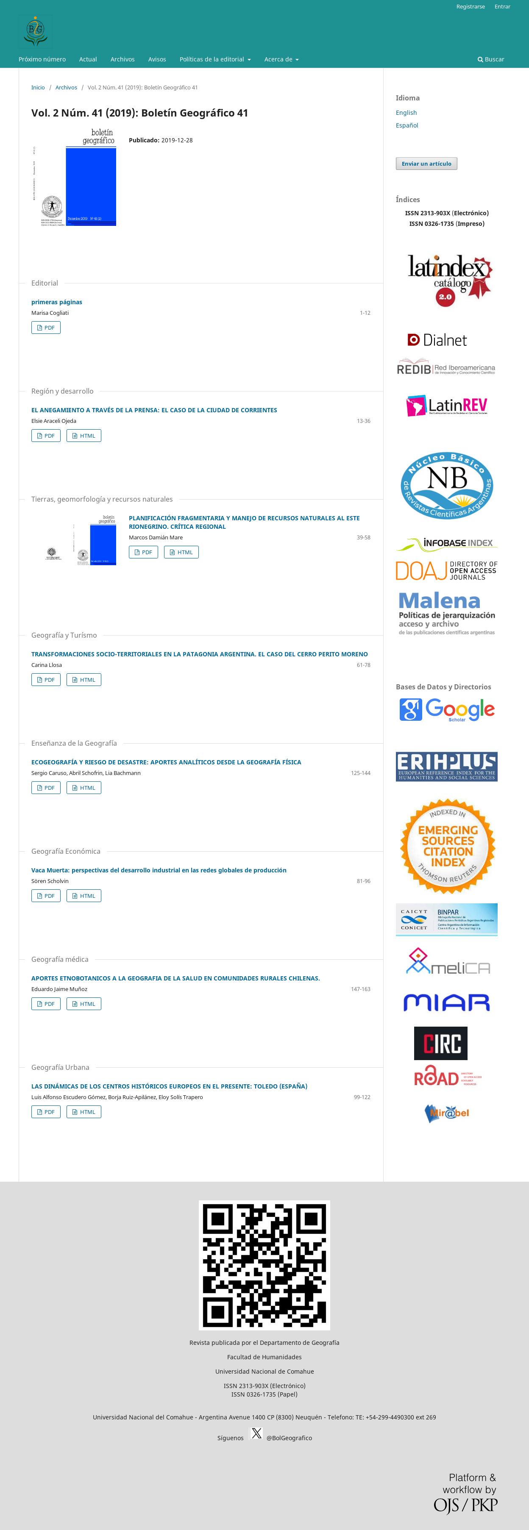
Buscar (491, 59)
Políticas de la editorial (213, 59)
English (406, 112)
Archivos (123, 59)
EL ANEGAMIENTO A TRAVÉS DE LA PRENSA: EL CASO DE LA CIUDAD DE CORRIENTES (154, 410)
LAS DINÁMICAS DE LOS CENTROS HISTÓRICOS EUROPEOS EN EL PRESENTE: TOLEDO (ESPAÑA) (169, 1086)
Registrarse (471, 6)
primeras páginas (56, 302)
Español (407, 125)
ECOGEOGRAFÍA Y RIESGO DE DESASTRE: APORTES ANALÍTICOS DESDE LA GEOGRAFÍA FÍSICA (166, 762)
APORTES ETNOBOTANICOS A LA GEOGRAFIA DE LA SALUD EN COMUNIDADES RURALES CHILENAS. (175, 978)
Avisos (157, 59)
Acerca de (279, 59)
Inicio (38, 87)
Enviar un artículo (426, 163)
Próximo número (42, 59)
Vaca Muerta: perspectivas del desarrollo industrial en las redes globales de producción (159, 870)
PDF (49, 327)
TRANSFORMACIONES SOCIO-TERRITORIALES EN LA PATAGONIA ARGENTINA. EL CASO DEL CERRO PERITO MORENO (199, 654)
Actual (88, 59)
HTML (87, 435)
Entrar (502, 6)
